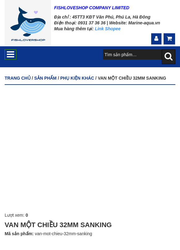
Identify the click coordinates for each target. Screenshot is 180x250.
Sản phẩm (45, 78)
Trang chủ (18, 78)
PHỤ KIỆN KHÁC (77, 78)
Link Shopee (108, 28)
